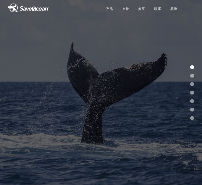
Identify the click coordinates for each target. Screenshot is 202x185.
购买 (141, 7)
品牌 (173, 7)
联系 (157, 7)
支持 (125, 7)
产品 (109, 7)
